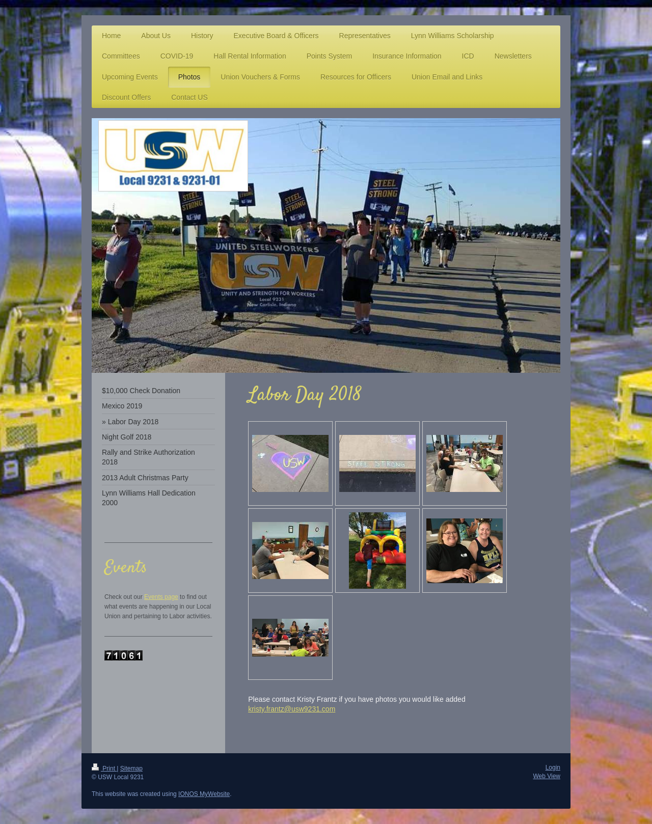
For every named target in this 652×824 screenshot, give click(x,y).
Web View (546, 776)
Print (104, 768)
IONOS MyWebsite (204, 794)
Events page (161, 596)
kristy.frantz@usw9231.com (291, 709)
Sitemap (131, 768)
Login (553, 767)
